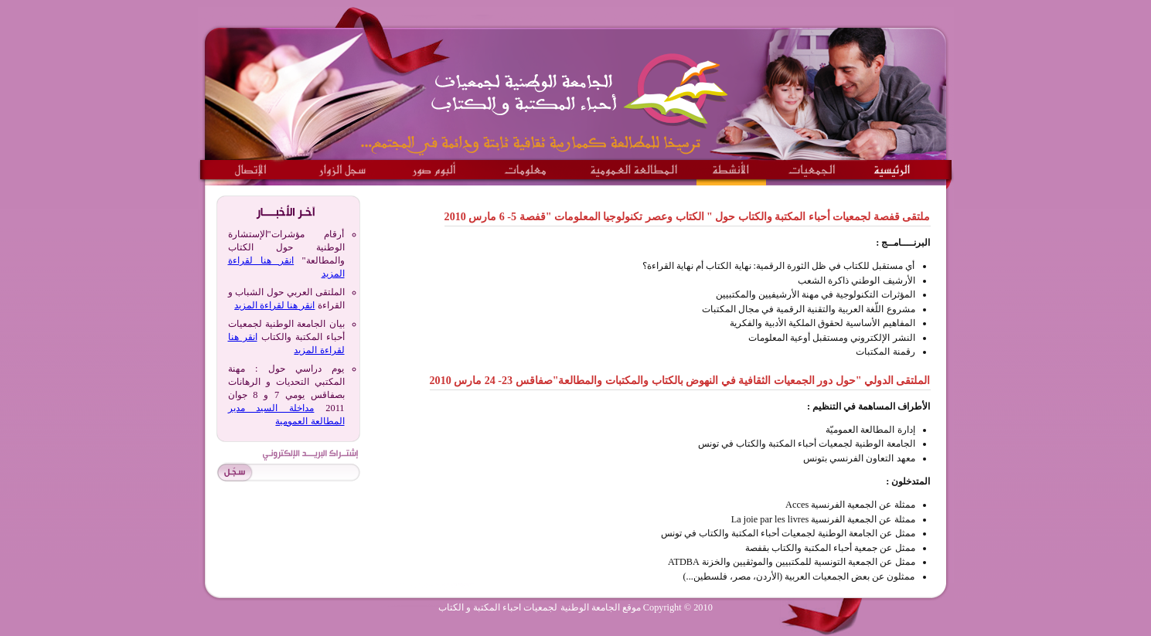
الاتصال (252, 166)
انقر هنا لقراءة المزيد (274, 305)
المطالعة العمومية (635, 166)
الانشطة (731, 166)
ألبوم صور (433, 166)
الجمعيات (812, 166)
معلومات (524, 166)
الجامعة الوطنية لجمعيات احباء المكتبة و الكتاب (584, 84)
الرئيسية (892, 166)
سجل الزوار (341, 166)
